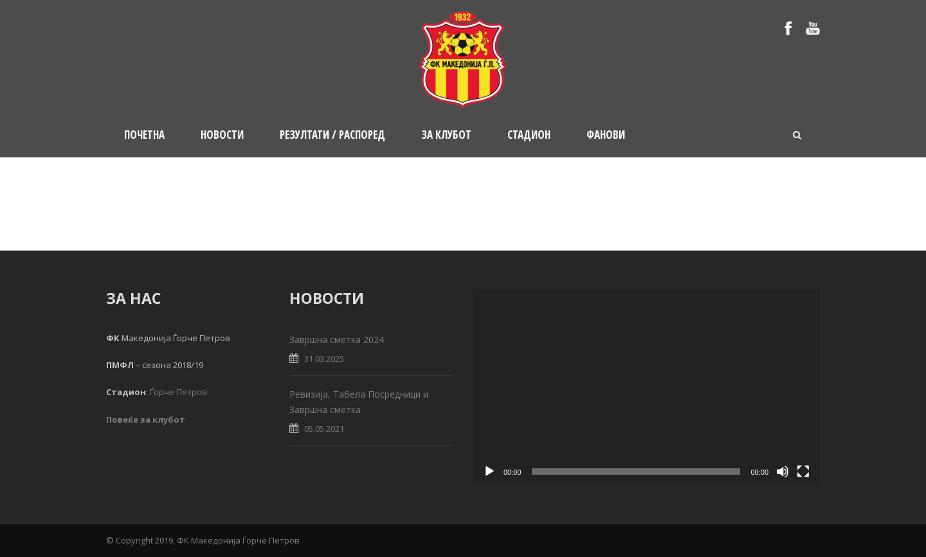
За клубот (446, 134)
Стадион (528, 134)
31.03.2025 (324, 358)
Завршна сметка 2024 (336, 339)
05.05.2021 (324, 428)
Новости (222, 134)
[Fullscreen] (803, 471)
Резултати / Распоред (332, 134)
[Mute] (782, 471)
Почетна (144, 134)
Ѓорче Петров (178, 392)
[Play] (489, 471)
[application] (646, 386)
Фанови (605, 134)
